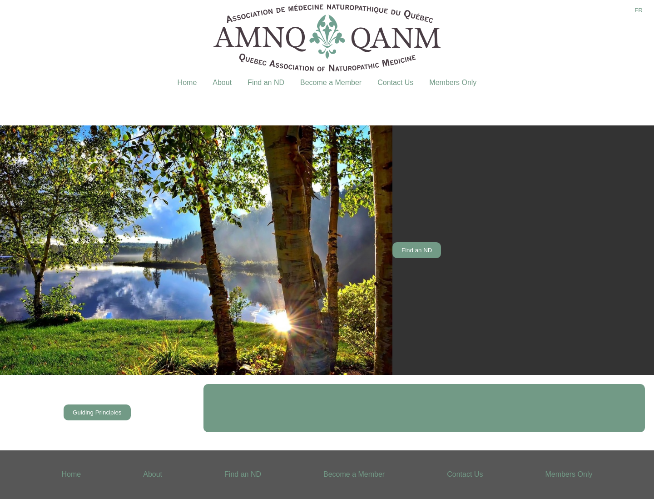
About (222, 82)
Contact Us (395, 82)
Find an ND (266, 82)
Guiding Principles (97, 412)
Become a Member (331, 82)
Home (187, 82)
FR (638, 10)
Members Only (452, 82)
